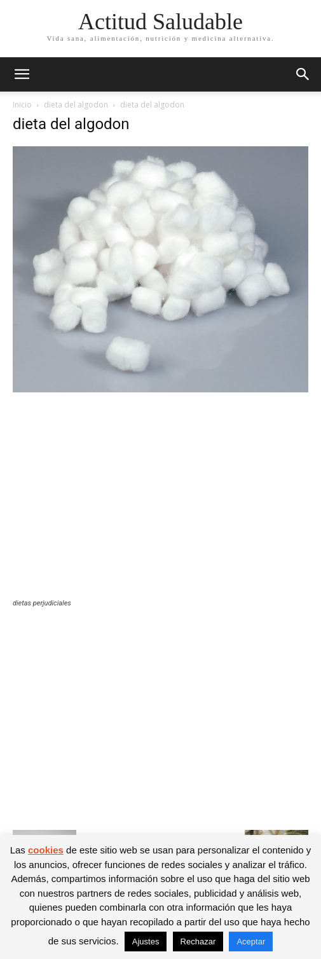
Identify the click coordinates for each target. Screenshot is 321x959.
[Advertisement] (160, 504)
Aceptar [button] (250, 941)
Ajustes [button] (146, 941)
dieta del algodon (76, 104)
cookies (46, 850)
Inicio (22, 104)
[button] (21, 74)
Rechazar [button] (198, 941)
